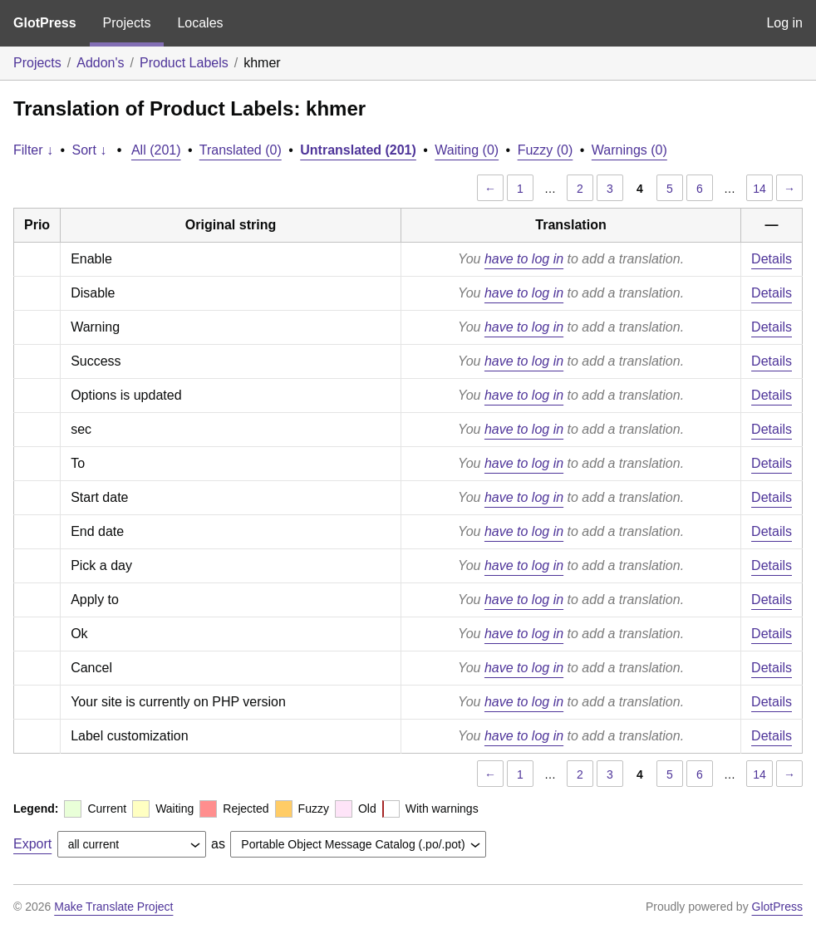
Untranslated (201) (358, 150)
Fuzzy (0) (545, 150)
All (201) (156, 150)
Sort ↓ (89, 150)
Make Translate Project (113, 906)
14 (759, 188)
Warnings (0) (629, 150)
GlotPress (44, 23)
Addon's (100, 63)
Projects (127, 23)
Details (771, 259)
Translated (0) (240, 150)
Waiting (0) (467, 150)
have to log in (523, 259)
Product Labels (184, 63)
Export (32, 844)
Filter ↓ (33, 150)
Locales (200, 23)
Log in (784, 23)
